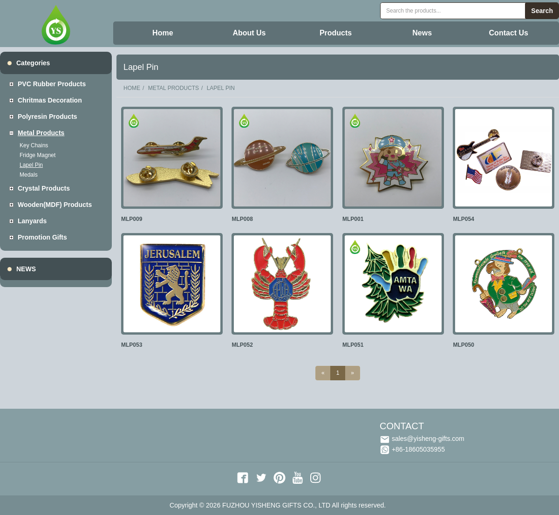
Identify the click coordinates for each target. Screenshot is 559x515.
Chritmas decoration (50, 100)
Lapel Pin (31, 165)
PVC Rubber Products (52, 84)
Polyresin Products (47, 116)
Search (542, 10)
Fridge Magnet (37, 155)
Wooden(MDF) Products (55, 204)
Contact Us (508, 33)
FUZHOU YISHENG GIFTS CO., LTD (276, 505)
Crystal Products (44, 188)
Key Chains (34, 145)
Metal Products (41, 133)
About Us (249, 33)
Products (336, 33)
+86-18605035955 (412, 449)
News (422, 33)
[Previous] (323, 373)
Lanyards (32, 221)
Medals (29, 175)
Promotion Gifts (42, 237)
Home (162, 33)
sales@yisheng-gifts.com (422, 438)
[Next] (352, 373)
